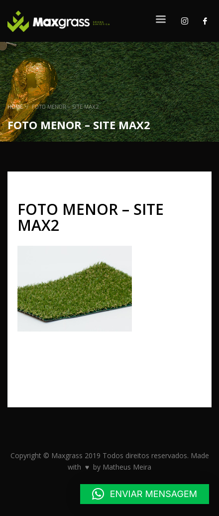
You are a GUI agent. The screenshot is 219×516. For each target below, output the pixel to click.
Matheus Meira (127, 467)
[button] (144, 494)
